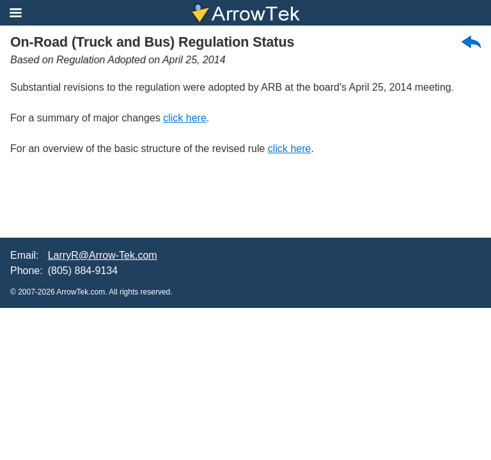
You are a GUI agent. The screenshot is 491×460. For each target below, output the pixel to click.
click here (185, 117)
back (471, 42)
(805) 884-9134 (83, 270)
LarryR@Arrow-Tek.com (102, 255)
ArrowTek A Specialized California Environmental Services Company (246, 13)
